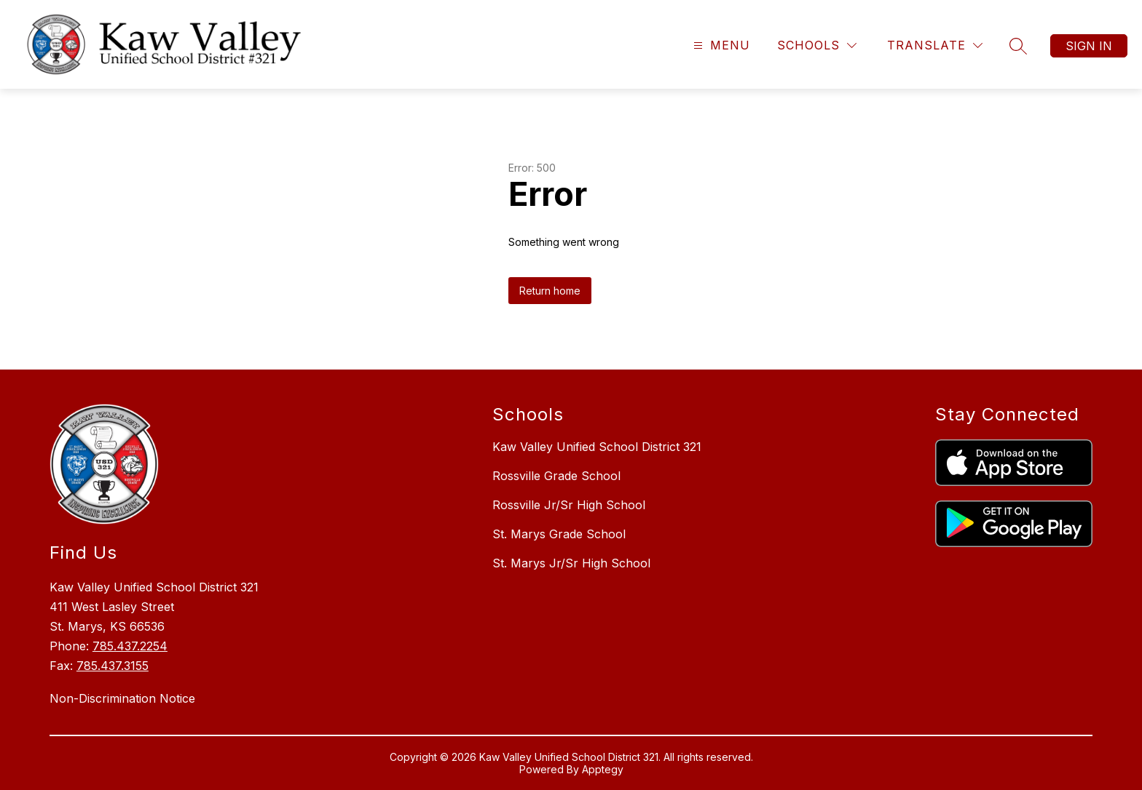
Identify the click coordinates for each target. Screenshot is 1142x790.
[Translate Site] (934, 45)
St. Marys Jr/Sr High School (571, 563)
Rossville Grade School (556, 475)
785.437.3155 (112, 665)
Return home (549, 290)
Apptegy (602, 769)
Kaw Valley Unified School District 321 (596, 446)
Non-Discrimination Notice (122, 698)
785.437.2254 (130, 646)
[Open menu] (720, 45)
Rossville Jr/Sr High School (568, 505)
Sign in (1089, 46)
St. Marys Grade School (559, 534)
